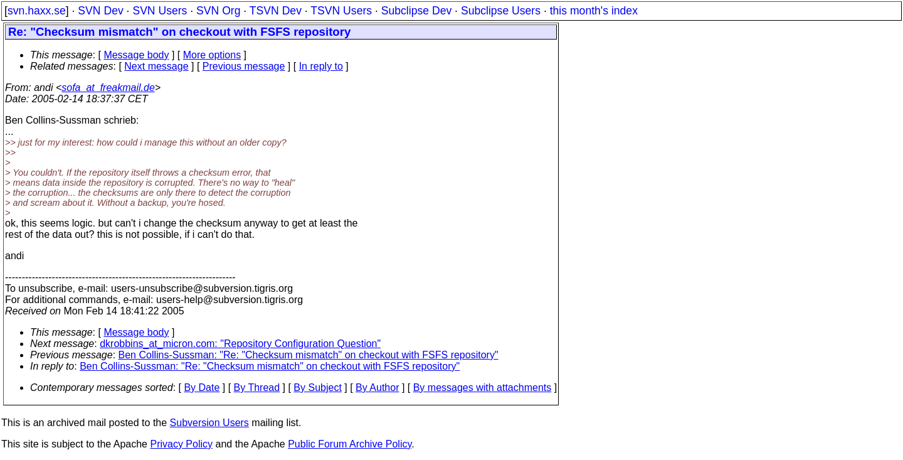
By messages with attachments (482, 387)
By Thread (257, 387)
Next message (156, 66)
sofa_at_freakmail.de (108, 87)
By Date (201, 387)
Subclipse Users (501, 10)
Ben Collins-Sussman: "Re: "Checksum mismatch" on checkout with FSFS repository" (309, 355)
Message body (136, 55)
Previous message (244, 66)
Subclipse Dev (416, 10)
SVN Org (218, 10)
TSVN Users (341, 10)
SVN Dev (100, 10)
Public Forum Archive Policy (349, 444)
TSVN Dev (276, 10)
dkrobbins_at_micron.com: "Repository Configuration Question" (240, 343)
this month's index (594, 10)
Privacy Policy (181, 444)
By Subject (317, 387)
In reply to (321, 66)
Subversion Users (209, 422)
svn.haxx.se (37, 10)
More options (212, 55)
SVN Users (159, 10)
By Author (377, 387)
